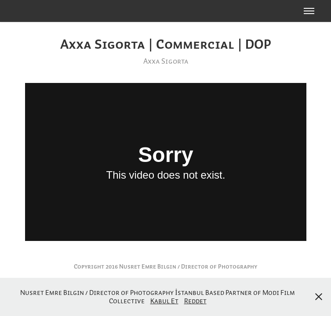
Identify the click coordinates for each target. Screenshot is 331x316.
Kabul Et (164, 300)
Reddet (195, 300)
